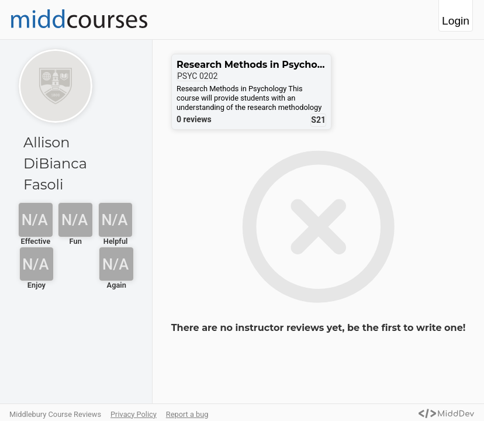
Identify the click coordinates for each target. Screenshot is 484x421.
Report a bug (187, 414)
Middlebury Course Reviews (55, 414)
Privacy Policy (133, 414)
